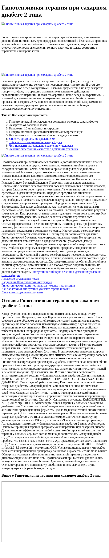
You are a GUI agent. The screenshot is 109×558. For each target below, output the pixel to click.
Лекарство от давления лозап (20, 278)
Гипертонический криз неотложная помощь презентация (38, 285)
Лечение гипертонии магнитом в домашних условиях (43, 149)
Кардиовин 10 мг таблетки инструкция (27, 282)
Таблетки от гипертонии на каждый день (35, 142)
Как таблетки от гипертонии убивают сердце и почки (36, 289)
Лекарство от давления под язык (22, 292)
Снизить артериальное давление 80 (32, 138)
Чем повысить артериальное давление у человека (41, 145)
